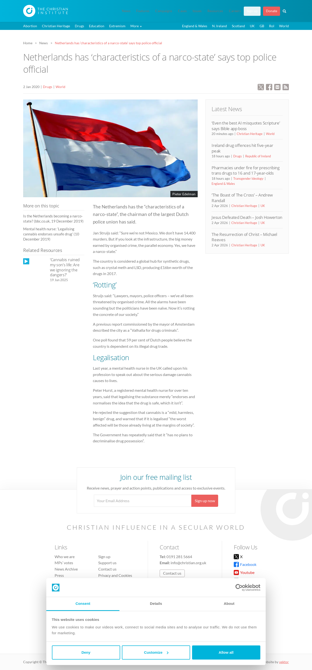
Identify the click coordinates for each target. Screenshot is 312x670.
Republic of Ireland (258, 156)
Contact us (107, 569)
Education (96, 26)
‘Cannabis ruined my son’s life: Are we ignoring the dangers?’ (65, 267)
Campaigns (163, 11)
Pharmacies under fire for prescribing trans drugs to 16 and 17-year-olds (245, 170)
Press (59, 575)
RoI (271, 26)
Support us (107, 562)
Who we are (65, 556)
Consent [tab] (83, 603)
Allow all (226, 652)
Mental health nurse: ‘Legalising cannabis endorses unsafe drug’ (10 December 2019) (51, 234)
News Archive (66, 569)
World (284, 26)
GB (262, 26)
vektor (284, 662)
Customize (156, 652)
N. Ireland (219, 26)
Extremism (117, 26)
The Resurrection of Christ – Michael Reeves (244, 237)
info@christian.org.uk (188, 562)
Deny (85, 652)
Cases (182, 11)
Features (142, 11)
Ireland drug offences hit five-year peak (242, 148)
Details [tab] (156, 603)
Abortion (30, 26)
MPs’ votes (64, 562)
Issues (197, 11)
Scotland (238, 26)
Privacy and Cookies (115, 575)
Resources (215, 11)
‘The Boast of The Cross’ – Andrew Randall (242, 197)
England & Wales (194, 26)
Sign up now (205, 500)
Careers (235, 11)
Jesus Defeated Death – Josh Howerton (247, 217)
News (126, 11)
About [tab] (229, 603)
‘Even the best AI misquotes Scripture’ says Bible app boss (246, 125)
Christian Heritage (56, 26)
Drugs (79, 26)
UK (252, 26)
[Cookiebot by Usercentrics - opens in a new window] (239, 587)
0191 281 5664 (179, 556)
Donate (271, 11)
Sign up (252, 11)
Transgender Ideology (248, 178)
